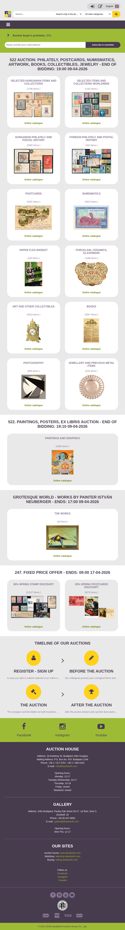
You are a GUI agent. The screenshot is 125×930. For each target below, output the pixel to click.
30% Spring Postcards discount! (91, 586)
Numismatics (91, 193)
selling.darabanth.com (67, 859)
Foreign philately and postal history (91, 139)
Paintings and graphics (62, 438)
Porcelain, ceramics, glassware (91, 251)
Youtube (62, 880)
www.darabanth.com (70, 853)
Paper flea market (34, 250)
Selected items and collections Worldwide (91, 82)
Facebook (62, 873)
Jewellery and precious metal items (91, 364)
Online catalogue (33, 123)
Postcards (33, 193)
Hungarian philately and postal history (33, 139)
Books (91, 306)
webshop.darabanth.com (68, 856)
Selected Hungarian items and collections (33, 82)
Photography (33, 363)
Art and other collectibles (34, 306)
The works (62, 513)
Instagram (62, 877)
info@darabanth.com (66, 766)
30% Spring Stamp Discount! (33, 584)
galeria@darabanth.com (67, 821)
